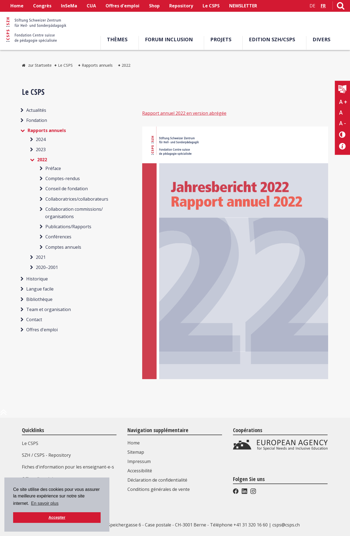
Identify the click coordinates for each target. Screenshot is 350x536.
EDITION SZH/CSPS (274, 39)
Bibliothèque (39, 299)
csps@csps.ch (286, 525)
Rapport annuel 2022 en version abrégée (184, 113)
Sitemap (135, 452)
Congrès (42, 6)
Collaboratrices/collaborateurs (76, 199)
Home (17, 6)
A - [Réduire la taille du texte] (342, 123)
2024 (41, 139)
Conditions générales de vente (158, 489)
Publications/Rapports (68, 227)
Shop (154, 6)
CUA (91, 6)
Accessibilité (139, 471)
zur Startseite (40, 65)
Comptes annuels (63, 247)
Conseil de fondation (66, 189)
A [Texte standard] (341, 112)
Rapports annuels (97, 65)
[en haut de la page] (3, 414)
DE (312, 6)
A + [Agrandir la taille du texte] (343, 102)
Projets (222, 39)
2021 (41, 257)
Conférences (58, 237)
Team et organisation (48, 309)
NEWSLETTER (243, 6)
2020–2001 (47, 267)
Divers (323, 39)
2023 (41, 150)
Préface (53, 168)
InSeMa (69, 6)
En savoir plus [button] (45, 503)
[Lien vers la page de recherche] (341, 7)
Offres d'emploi (122, 6)
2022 (126, 65)
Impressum (139, 461)
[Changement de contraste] (342, 134)
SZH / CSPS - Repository (46, 455)
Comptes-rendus (62, 178)
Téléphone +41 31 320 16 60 (239, 525)
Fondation (36, 120)
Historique (37, 279)
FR (323, 6)
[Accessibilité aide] (342, 146)
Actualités (36, 110)
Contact (34, 320)
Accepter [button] (56, 517)
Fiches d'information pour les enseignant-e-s (68, 467)
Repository (181, 6)
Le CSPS (211, 6)
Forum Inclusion (171, 39)
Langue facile (40, 289)
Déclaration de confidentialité (157, 480)
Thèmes (119, 39)
